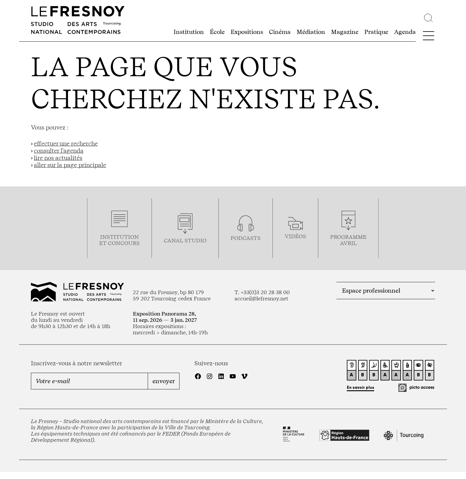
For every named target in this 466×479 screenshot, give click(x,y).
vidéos (295, 236)
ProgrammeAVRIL (348, 240)
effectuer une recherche (66, 143)
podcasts (246, 238)
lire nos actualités (58, 157)
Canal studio (185, 240)
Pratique (376, 31)
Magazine (344, 31)
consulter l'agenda (59, 150)
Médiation (311, 31)
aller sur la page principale (70, 164)
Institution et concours (119, 240)
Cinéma (280, 31)
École (217, 31)
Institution (189, 31)
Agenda (405, 31)
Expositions (247, 31)
